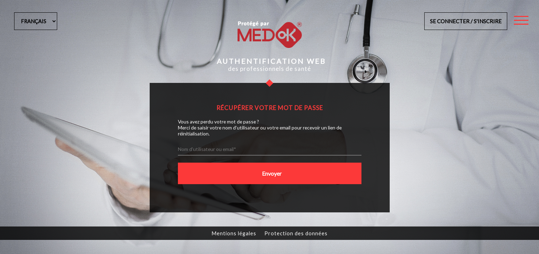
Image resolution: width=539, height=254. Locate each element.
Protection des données (296, 233)
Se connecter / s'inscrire (466, 21)
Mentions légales (233, 233)
